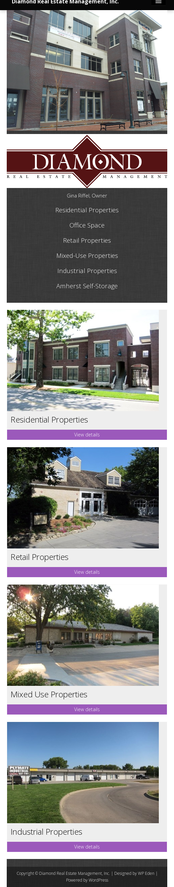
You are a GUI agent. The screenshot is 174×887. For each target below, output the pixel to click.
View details (87, 434)
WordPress (98, 880)
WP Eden (146, 873)
